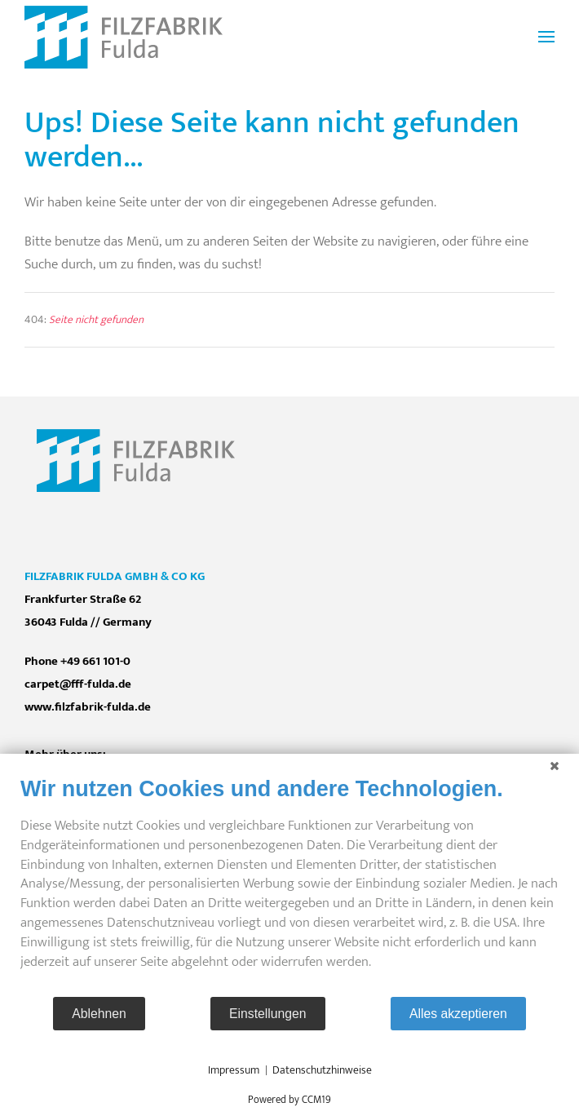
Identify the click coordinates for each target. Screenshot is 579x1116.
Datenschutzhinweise (322, 1070)
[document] (289, 885)
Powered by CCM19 (289, 1100)
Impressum (233, 1070)
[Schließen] (554, 766)
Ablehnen (99, 1014)
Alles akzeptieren (458, 1014)
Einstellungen (268, 1014)
